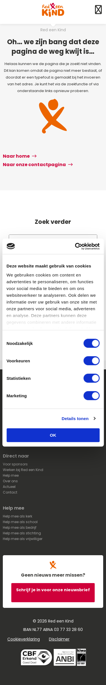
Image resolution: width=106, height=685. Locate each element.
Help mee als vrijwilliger (22, 538)
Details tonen (75, 418)
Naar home (19, 156)
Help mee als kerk (17, 516)
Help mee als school (20, 521)
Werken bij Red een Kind (23, 469)
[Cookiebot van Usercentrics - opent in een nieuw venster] (75, 246)
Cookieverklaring (23, 639)
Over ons (10, 481)
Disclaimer (59, 639)
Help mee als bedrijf (19, 527)
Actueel (9, 486)
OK (53, 435)
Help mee (11, 475)
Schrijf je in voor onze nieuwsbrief (53, 590)
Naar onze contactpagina (38, 164)
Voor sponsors (15, 464)
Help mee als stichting (22, 533)
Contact (10, 492)
